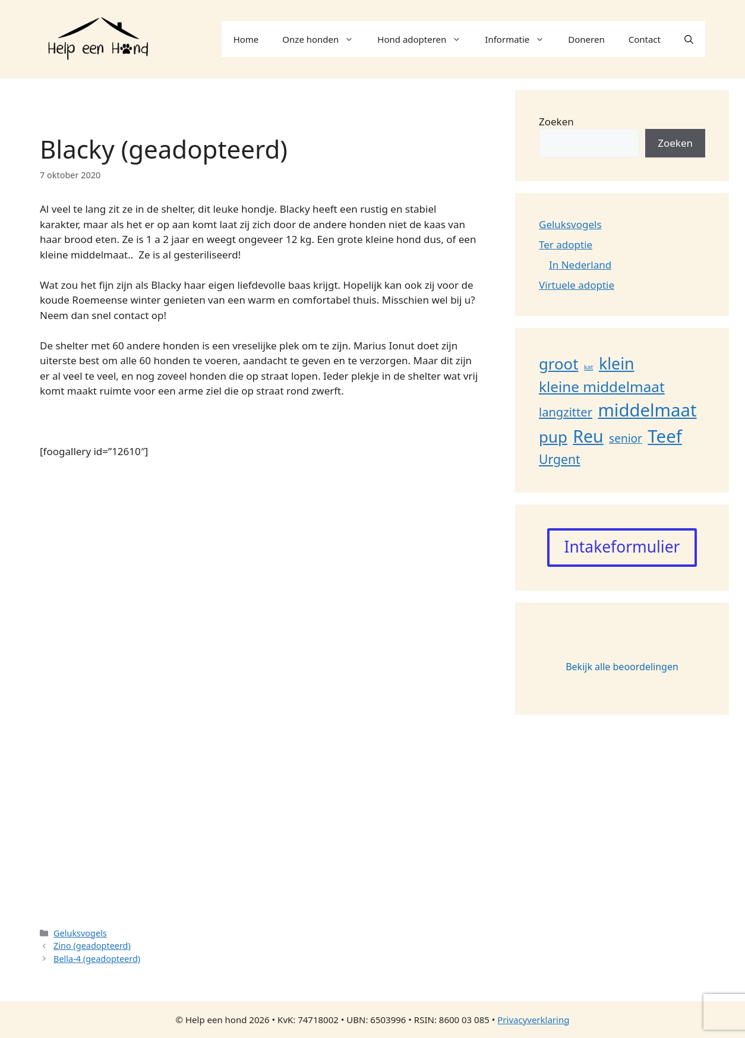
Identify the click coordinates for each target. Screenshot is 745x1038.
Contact (645, 39)
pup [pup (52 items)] (553, 436)
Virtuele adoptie (576, 285)
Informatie (520, 39)
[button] (689, 39)
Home (246, 39)
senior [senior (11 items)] (625, 438)
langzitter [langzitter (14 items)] (565, 412)
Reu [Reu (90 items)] (588, 436)
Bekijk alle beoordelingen (622, 666)
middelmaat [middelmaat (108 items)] (647, 410)
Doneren (586, 39)
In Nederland (580, 265)
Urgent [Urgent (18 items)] (559, 459)
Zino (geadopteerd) (92, 945)
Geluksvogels (80, 933)
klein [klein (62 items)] (616, 363)
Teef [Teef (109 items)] (664, 436)
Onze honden (323, 39)
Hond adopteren (425, 39)
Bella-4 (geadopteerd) (96, 958)
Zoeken (556, 121)
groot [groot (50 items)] (559, 363)
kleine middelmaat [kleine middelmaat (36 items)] (602, 386)
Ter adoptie (565, 244)
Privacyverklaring (533, 1020)
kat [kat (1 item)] (589, 367)
